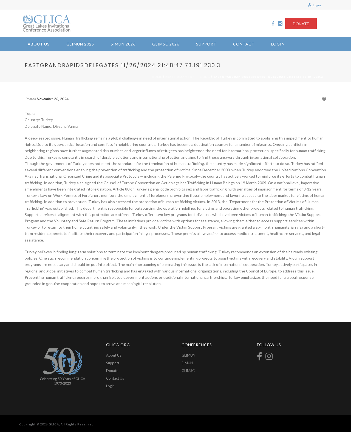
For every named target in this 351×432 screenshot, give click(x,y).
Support (206, 44)
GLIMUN (188, 355)
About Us (39, 44)
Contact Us (115, 378)
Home (157, 76)
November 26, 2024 (53, 98)
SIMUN (187, 363)
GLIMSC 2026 (165, 44)
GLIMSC (188, 370)
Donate (112, 370)
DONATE (301, 23)
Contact (243, 44)
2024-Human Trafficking (187, 76)
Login (314, 5)
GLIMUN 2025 (80, 44)
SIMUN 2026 (123, 44)
